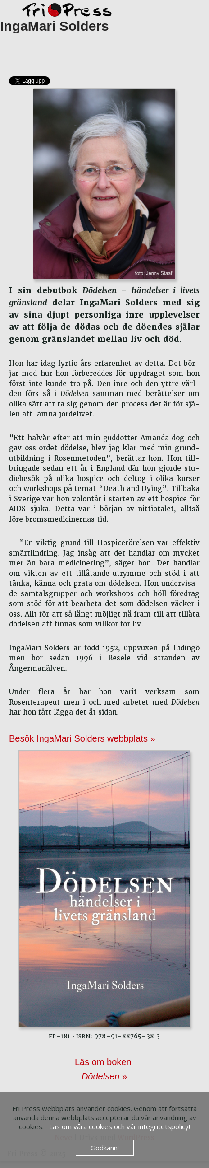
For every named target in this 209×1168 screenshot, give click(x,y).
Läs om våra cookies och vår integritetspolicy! (119, 1126)
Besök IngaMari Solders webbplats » (82, 738)
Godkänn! (105, 1147)
